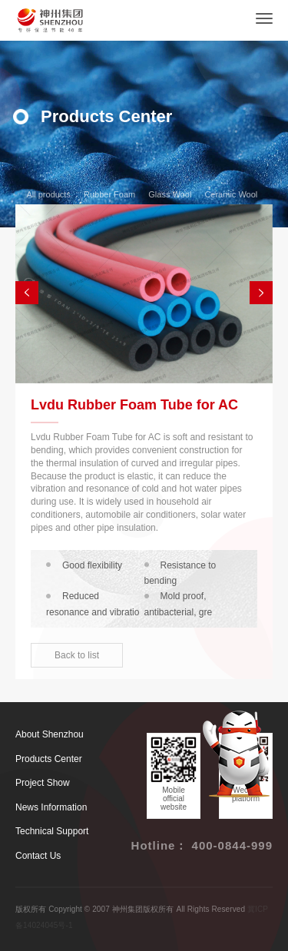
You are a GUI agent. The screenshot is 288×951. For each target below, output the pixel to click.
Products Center (48, 759)
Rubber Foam (104, 194)
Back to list (77, 655)
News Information (51, 807)
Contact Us (38, 855)
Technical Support (51, 831)
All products (44, 194)
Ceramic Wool (225, 194)
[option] (144, 293)
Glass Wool (164, 194)
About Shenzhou (49, 734)
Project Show (42, 782)
